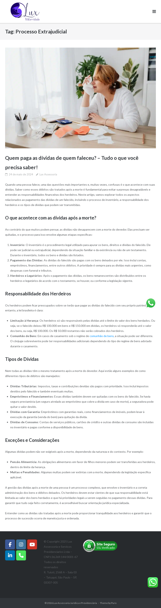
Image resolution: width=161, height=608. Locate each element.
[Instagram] (21, 544)
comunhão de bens (102, 336)
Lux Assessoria (48, 174)
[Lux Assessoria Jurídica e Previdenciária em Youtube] (32, 544)
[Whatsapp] (21, 555)
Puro (113, 603)
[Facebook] (10, 544)
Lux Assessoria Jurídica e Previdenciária (75, 603)
